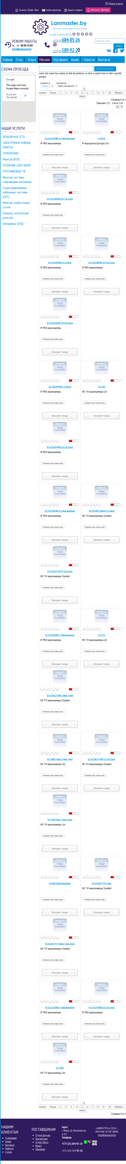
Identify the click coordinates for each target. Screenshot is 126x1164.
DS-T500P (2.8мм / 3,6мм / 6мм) (59, 759)
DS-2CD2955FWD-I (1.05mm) (60, 386)
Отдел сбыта (42, 1142)
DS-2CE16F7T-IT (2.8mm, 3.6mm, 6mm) (60, 943)
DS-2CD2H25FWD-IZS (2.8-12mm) (60, 447)
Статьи (8, 1152)
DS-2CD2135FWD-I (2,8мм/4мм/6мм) (59, 1007)
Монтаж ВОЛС (11, 159)
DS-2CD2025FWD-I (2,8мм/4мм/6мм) (59, 635)
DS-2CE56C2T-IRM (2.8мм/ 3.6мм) (60, 695)
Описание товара (60, 167)
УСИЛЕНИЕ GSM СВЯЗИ (16, 165)
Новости (9, 1148)
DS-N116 (101, 138)
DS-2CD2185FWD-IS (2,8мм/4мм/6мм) (60, 510)
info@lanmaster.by (21, 49)
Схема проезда (51, 10)
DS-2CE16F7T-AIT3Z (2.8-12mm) (59, 571)
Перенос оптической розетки (16, 215)
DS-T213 (101, 635)
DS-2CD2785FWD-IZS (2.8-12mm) (60, 198)
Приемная (40, 1149)
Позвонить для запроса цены (53, 154)
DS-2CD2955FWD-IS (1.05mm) (59, 262)
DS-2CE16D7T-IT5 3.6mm (101, 883)
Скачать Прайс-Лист (27, 10)
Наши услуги (114, 4)
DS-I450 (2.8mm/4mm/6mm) (60, 883)
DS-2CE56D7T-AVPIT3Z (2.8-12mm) (101, 759)
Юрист (39, 1145)
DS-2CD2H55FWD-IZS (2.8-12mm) (60, 323)
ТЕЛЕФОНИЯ (10, 153)
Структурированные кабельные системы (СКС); (15, 192)
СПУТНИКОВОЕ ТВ (14, 171)
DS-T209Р (60, 1067)
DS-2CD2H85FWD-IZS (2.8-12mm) (101, 262)
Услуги (8, 1141)
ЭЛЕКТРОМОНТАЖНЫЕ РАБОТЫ (17, 144)
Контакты (9, 1145)
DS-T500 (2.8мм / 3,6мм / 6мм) (60, 819)
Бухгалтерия (42, 1138)
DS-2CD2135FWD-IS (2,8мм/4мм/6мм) (60, 138)
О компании (11, 1138)
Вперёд (118, 92)
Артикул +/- (46, 86)
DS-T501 (101, 386)
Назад (53, 92)
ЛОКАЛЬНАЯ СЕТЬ (14, 136)
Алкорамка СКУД (13, 223)
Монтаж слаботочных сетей (16, 204)
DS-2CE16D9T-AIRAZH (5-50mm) (101, 510)
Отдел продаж (43, 1135)
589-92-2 (65, 49)
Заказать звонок (98, 10)
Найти (119, 46)
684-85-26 (66, 39)
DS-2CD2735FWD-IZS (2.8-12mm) (101, 1007)
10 (109, 92)
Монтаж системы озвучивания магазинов (17, 179)
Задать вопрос (73, 10)
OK (25, 95)
